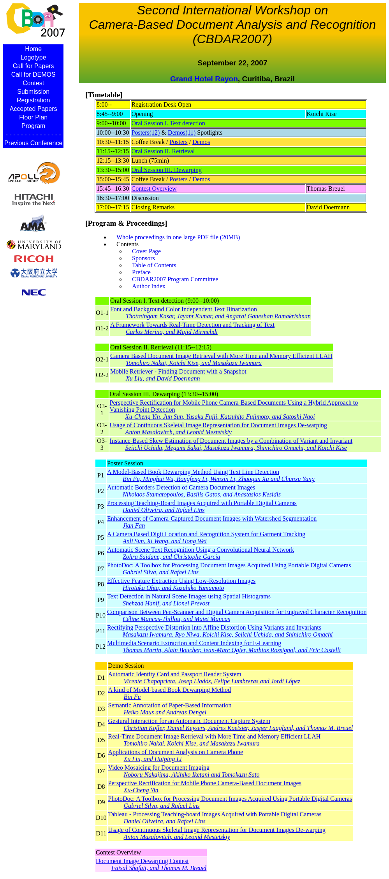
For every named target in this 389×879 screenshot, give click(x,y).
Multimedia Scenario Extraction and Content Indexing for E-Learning (236, 647)
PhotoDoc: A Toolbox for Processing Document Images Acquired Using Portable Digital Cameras (236, 569)
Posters (178, 142)
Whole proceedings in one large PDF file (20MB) (178, 237)
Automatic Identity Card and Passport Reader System (230, 678)
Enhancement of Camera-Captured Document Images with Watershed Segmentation (236, 522)
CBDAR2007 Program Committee (175, 279)
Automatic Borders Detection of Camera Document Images (236, 491)
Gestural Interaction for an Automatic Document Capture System (230, 725)
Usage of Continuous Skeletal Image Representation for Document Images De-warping (245, 429)
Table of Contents (154, 265)
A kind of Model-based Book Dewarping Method (230, 693)
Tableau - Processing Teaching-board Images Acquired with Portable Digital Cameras (230, 818)
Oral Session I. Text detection (168, 123)
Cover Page (146, 251)
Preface (141, 272)
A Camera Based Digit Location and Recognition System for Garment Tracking (236, 538)
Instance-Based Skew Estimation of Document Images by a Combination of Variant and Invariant (245, 444)
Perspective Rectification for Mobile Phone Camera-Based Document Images (230, 787)
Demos (201, 142)
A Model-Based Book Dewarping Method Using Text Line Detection (236, 475)
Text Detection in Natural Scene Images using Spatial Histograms (236, 600)
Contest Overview (154, 188)
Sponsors (143, 258)
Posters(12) (146, 132)
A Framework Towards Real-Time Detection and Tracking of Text (210, 328)
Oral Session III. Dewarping (167, 170)
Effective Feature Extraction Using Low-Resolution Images (236, 584)
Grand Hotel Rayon (204, 79)
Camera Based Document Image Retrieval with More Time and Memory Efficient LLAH (221, 360)
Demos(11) (181, 132)
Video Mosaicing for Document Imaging (230, 771)
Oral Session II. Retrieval (163, 151)
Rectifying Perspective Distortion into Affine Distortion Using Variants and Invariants (236, 631)
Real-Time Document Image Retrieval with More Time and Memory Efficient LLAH (230, 740)
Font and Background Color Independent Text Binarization (210, 313)
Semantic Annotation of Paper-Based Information (230, 709)
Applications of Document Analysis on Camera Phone (230, 756)
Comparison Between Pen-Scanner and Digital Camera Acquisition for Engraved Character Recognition (236, 616)
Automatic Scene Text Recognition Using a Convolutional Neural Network (236, 553)
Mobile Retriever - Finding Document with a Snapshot (221, 375)
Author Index (148, 286)
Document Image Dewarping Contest (151, 865)
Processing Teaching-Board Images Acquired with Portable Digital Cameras (236, 507)
